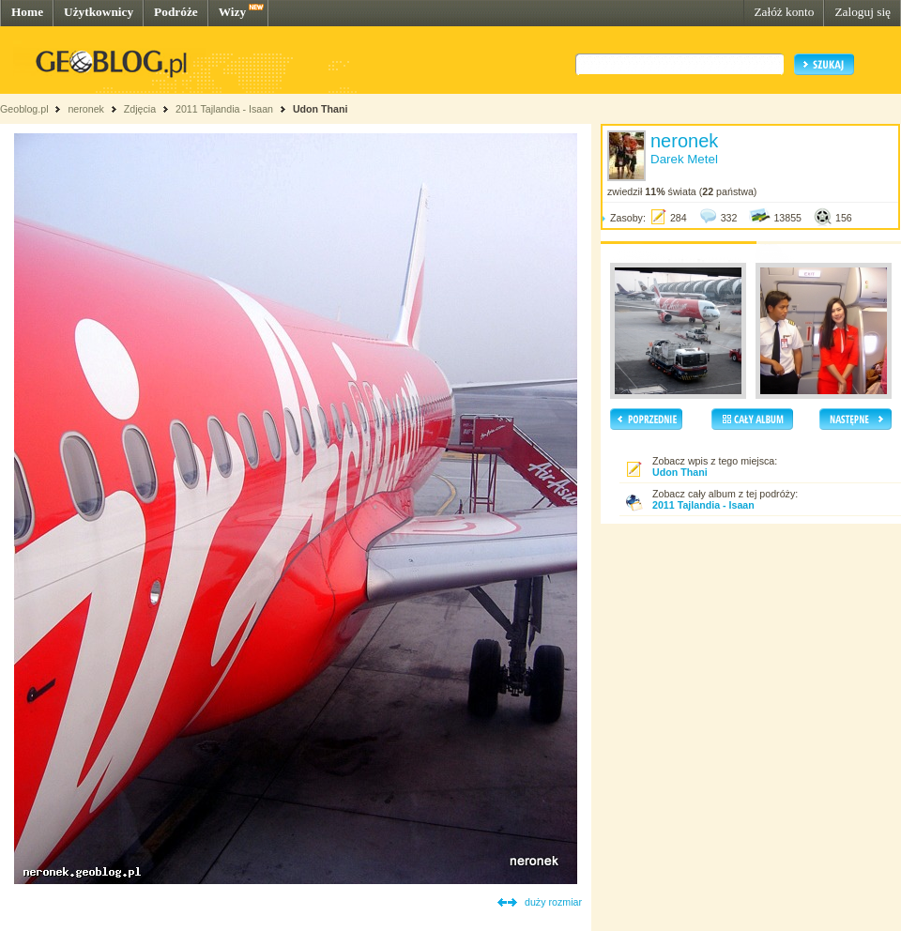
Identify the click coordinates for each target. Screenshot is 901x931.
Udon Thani (320, 108)
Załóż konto (784, 12)
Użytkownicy (98, 12)
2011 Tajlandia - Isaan (226, 108)
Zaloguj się (862, 12)
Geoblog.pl (24, 108)
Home (27, 12)
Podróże (176, 12)
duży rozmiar (553, 902)
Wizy (232, 12)
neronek (86, 108)
